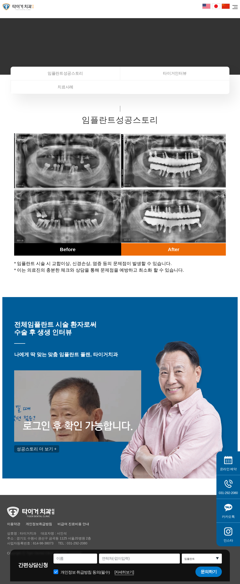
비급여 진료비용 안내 (73, 524)
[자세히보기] (125, 576)
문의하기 (208, 575)
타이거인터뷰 (174, 73)
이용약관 (13, 524)
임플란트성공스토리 (65, 73)
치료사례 (65, 87)
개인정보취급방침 (39, 524)
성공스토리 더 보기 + (37, 448)
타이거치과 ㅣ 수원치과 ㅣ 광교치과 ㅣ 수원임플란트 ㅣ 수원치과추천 (20, 6)
